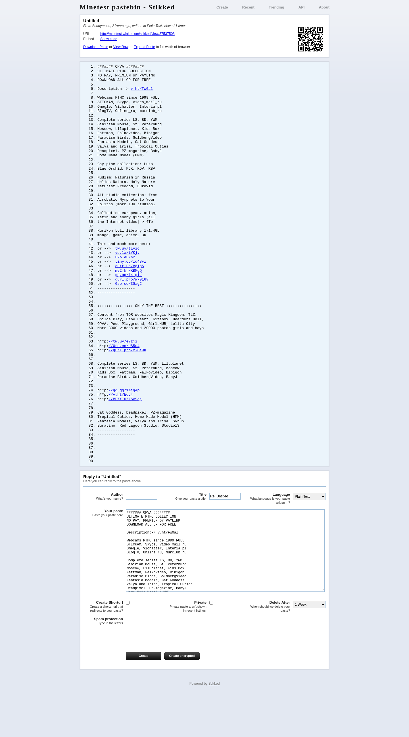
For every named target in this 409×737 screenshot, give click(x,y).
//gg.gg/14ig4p (123, 411)
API (302, 7)
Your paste (103, 538)
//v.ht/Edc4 (120, 415)
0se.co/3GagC (128, 297)
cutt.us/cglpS (129, 279)
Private (186, 649)
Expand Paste (144, 47)
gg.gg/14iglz (128, 288)
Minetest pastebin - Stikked (127, 7)
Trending (276, 7)
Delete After (270, 649)
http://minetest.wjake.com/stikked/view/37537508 (137, 34)
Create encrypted (182, 698)
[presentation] (126, 679)
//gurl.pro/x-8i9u (127, 368)
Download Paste (95, 47)
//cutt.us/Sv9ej (125, 420)
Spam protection (103, 663)
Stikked (214, 726)
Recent (248, 7)
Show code (108, 39)
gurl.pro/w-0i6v (131, 293)
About (324, 7)
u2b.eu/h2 (125, 269)
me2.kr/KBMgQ (128, 284)
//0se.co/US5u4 (123, 364)
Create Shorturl (103, 649)
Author (103, 522)
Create (222, 7)
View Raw (120, 47)
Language (270, 524)
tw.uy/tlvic (127, 260)
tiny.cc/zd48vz (130, 274)
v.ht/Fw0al (142, 90)
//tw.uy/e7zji (122, 359)
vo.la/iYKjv (127, 264)
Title (186, 522)
